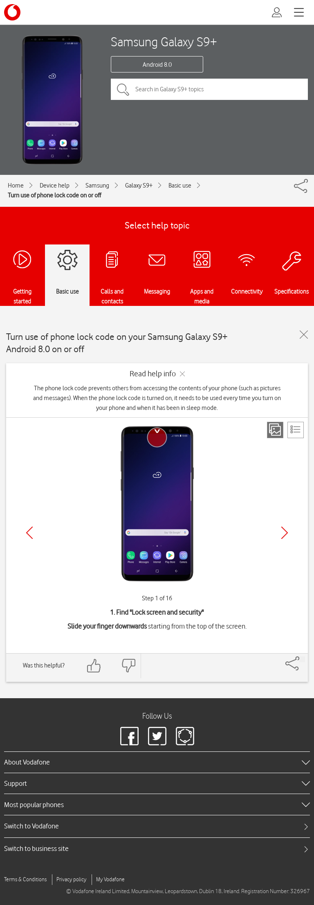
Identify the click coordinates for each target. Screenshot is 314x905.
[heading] (157, 762)
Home (16, 185)
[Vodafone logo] (12, 12)
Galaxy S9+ (139, 185)
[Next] (284, 533)
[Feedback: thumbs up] (94, 665)
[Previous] (29, 533)
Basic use (179, 185)
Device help (55, 185)
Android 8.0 (157, 64)
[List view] (295, 430)
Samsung (97, 185)
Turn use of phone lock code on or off (54, 195)
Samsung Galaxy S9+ (164, 41)
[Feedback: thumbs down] (128, 665)
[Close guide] (304, 334)
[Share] (302, 659)
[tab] (157, 826)
